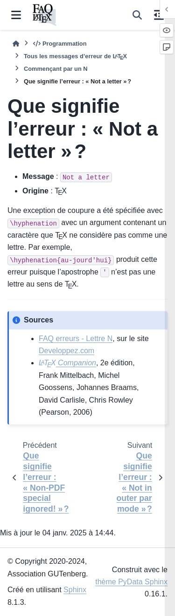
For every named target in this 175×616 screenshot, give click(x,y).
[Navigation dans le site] (16, 15)
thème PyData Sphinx (131, 582)
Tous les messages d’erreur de (75, 56)
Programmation (59, 43)
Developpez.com (66, 351)
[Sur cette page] (159, 15)
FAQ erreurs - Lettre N (75, 338)
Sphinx (74, 590)
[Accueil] (16, 43)
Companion (67, 363)
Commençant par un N (56, 68)
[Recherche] (137, 15)
